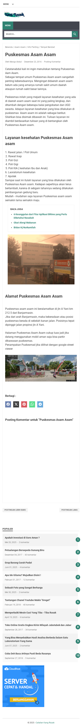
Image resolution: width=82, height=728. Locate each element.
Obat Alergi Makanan (25, 222)
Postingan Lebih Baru (15, 510)
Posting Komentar (52, 62)
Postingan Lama (69, 510)
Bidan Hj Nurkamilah (25, 227)
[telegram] (40, 404)
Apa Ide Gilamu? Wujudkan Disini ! (23, 575)
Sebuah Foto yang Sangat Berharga (24, 587)
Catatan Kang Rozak (45, 723)
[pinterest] (24, 404)
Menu (8, 25)
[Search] (38, 34)
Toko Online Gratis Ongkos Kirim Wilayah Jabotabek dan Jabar (38, 625)
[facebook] (8, 404)
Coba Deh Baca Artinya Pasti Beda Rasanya (28, 653)
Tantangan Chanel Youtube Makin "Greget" (27, 600)
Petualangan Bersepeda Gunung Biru (24, 550)
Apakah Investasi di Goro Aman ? (22, 537)
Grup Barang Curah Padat (18, 562)
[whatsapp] (32, 404)
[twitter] (16, 404)
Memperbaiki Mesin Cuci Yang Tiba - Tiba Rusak (30, 612)
